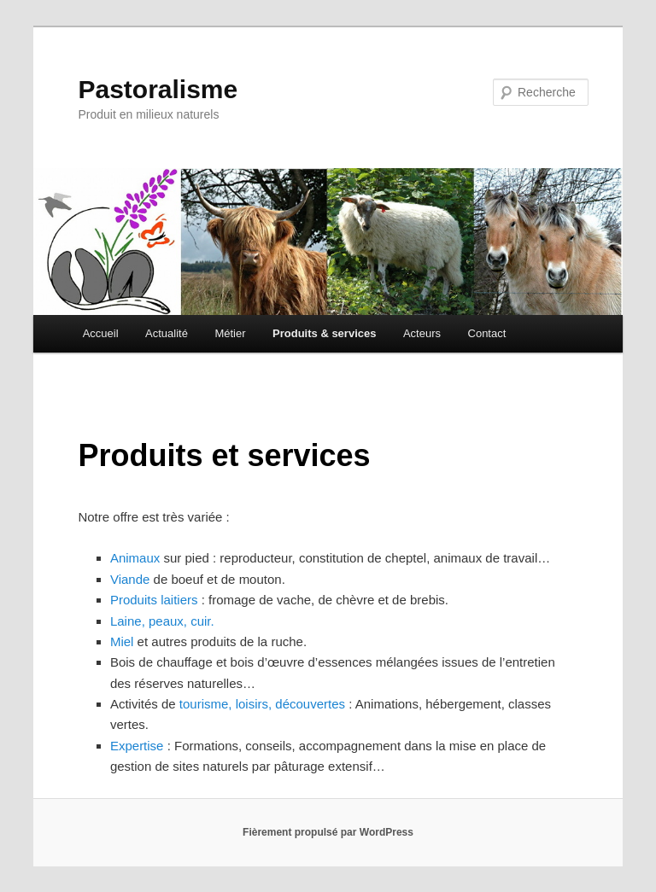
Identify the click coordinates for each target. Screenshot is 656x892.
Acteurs (422, 333)
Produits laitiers (154, 599)
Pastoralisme (157, 89)
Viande (129, 579)
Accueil (101, 333)
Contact (487, 333)
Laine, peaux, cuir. (162, 621)
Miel (122, 641)
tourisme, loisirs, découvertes (262, 704)
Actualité (166, 333)
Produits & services (324, 333)
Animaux (135, 558)
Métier (229, 333)
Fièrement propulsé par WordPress (328, 832)
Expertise (137, 745)
